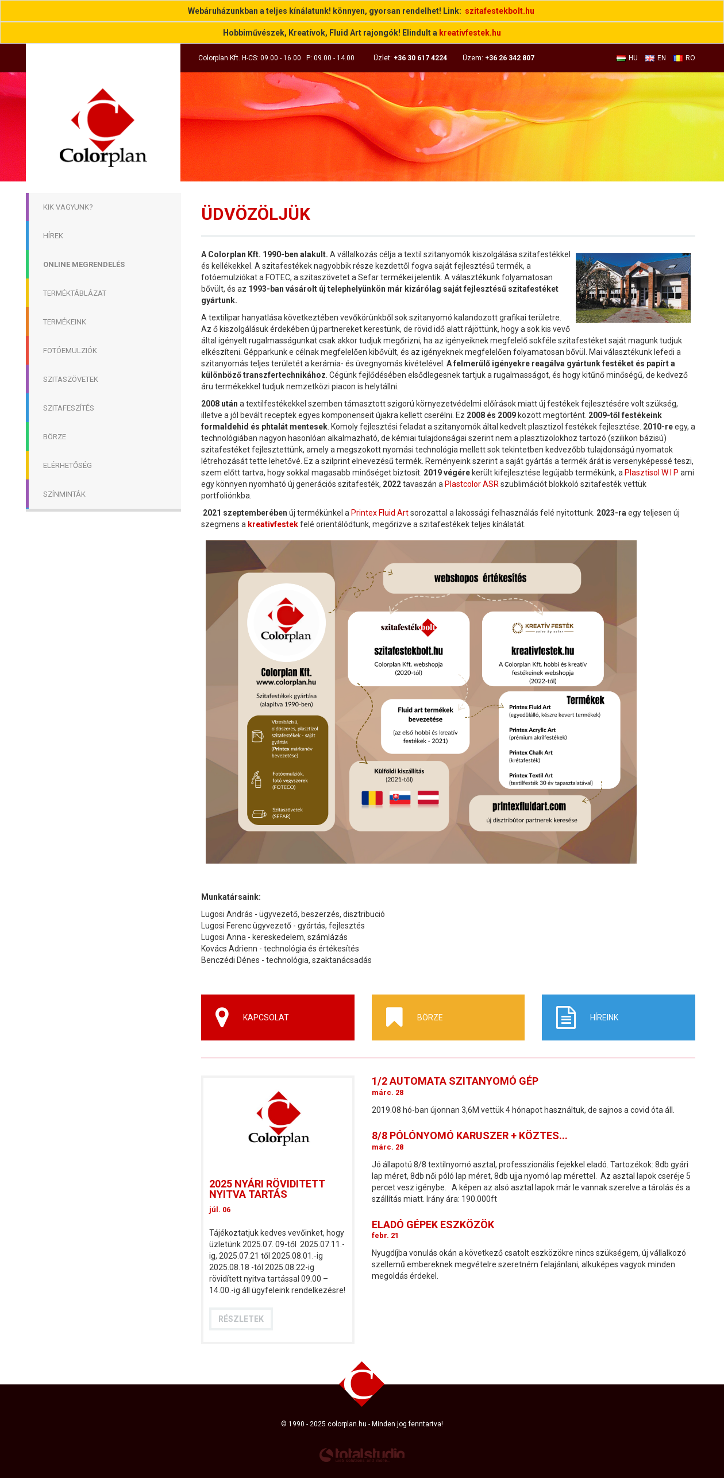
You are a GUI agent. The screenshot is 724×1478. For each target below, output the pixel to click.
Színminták (64, 494)
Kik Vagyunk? (68, 207)
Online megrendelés (84, 264)
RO (684, 58)
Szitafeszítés (68, 408)
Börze (54, 436)
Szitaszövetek (70, 379)
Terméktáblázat (74, 293)
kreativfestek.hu (470, 32)
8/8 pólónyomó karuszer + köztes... (470, 1135)
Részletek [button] (241, 1319)
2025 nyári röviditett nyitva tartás (267, 1189)
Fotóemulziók (70, 350)
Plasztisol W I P (652, 472)
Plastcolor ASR (472, 484)
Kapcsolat (252, 1017)
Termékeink (64, 322)
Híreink (587, 1017)
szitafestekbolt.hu (499, 11)
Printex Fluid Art (379, 512)
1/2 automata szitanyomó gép (455, 1081)
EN (655, 58)
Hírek (53, 235)
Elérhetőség (67, 465)
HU (627, 58)
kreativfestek (273, 524)
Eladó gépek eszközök (433, 1224)
